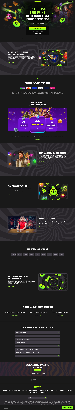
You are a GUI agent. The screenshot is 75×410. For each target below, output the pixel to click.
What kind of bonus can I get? (22, 335)
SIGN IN (70, 1)
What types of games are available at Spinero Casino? (28, 352)
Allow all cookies (67, 407)
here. (9, 59)
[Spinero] (37, 1)
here (57, 38)
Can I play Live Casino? (21, 356)
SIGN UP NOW (37, 28)
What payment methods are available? (24, 345)
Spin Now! (37, 139)
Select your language (34, 397)
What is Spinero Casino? (21, 332)
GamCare (48, 404)
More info (6, 408)
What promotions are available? (23, 339)
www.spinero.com (10, 401)
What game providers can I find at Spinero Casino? (27, 349)
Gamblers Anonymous (55, 404)
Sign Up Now (11, 62)
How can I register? (20, 342)
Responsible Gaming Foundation (41, 404)
